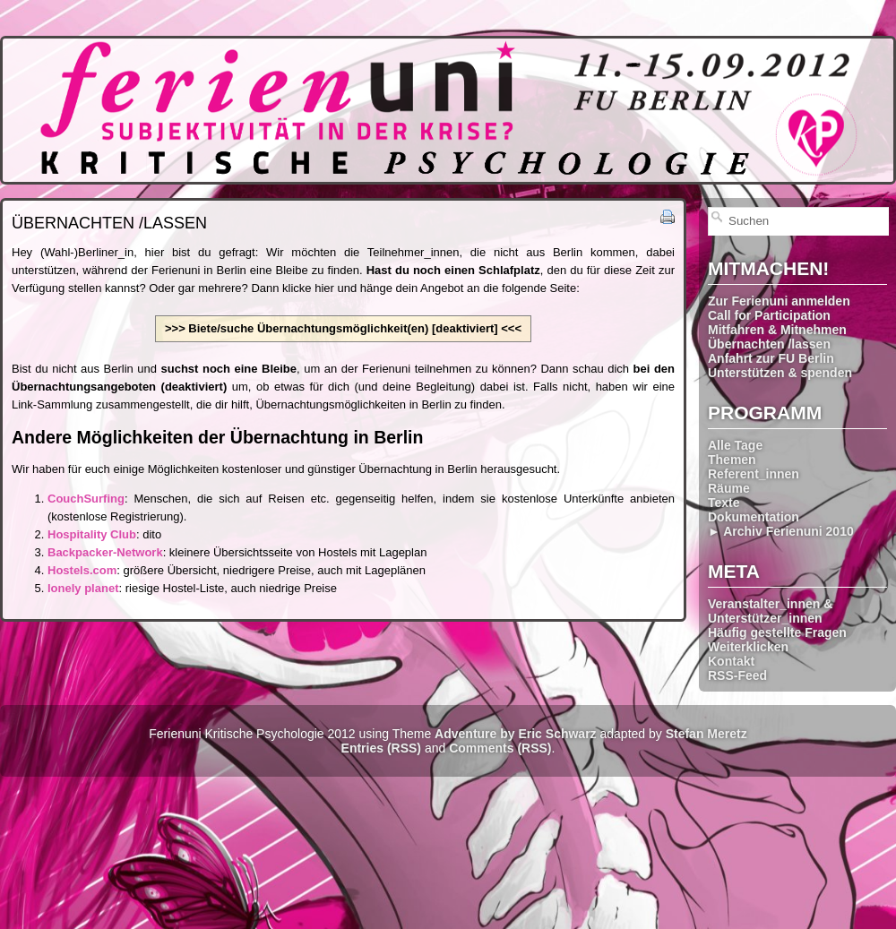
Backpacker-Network (105, 552)
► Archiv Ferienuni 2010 (781, 531)
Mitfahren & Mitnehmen (777, 330)
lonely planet (82, 588)
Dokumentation (753, 517)
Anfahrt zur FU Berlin (771, 358)
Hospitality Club (91, 534)
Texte (724, 502)
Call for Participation (769, 315)
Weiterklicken (748, 647)
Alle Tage (735, 445)
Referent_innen (753, 474)
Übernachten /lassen (769, 344)
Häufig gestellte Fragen (777, 632)
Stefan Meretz (706, 734)
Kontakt (731, 661)
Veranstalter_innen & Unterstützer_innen (770, 611)
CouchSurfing (86, 498)
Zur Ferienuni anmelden (779, 301)
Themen (732, 459)
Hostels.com (81, 570)
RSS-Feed (737, 675)
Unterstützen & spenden (780, 373)
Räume (729, 488)
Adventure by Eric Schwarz (516, 734)
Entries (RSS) (381, 748)
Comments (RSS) (500, 748)
